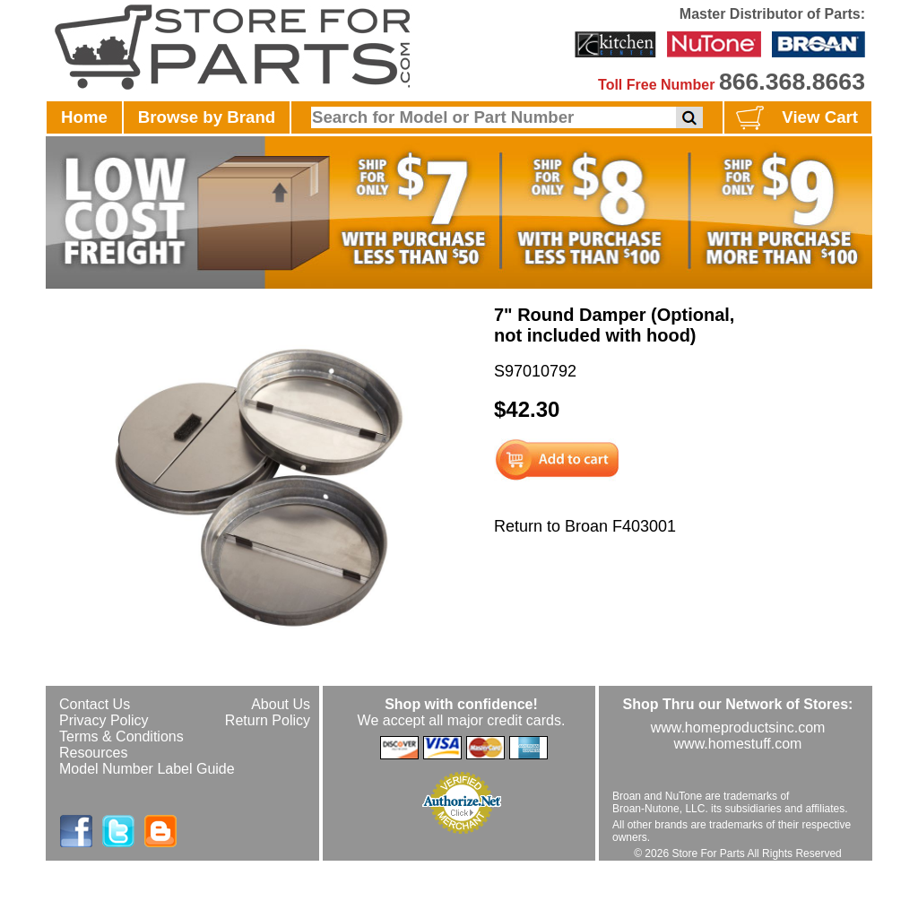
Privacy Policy (104, 720)
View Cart (795, 118)
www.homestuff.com (738, 743)
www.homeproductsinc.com (738, 727)
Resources (93, 752)
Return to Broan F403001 (585, 526)
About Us (280, 704)
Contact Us (94, 704)
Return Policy (267, 720)
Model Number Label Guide (147, 768)
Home (84, 117)
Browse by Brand (206, 117)
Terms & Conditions (121, 736)
